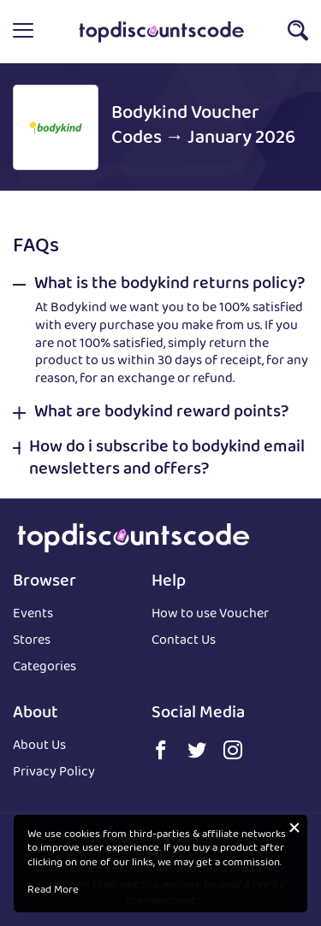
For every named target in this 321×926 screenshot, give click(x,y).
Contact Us (184, 642)
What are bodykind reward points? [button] (161, 413)
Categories (44, 668)
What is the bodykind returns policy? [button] (169, 285)
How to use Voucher (210, 615)
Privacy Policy (54, 773)
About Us (39, 747)
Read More (53, 891)
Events (33, 615)
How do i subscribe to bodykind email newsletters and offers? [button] (167, 459)
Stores (32, 642)
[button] (23, 31)
